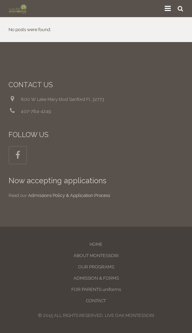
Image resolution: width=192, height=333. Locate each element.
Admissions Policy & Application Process (69, 195)
